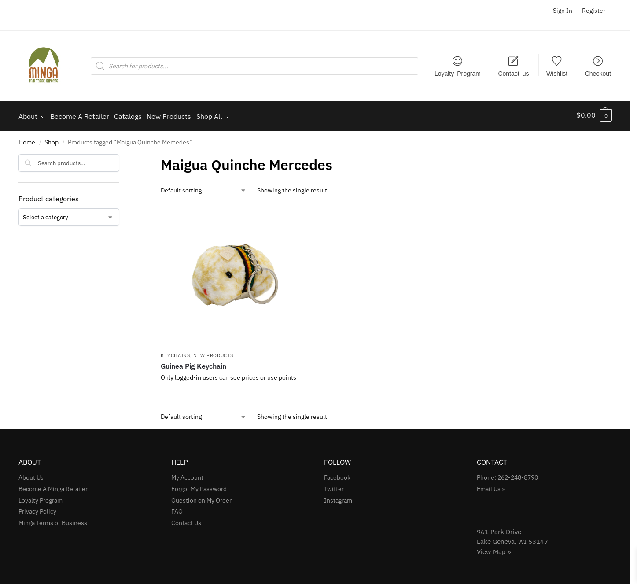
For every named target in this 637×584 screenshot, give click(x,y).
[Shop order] (204, 187)
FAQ (177, 509)
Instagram (338, 497)
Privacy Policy (37, 509)
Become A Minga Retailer (53, 486)
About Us (31, 474)
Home (26, 140)
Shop (51, 140)
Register (593, 11)
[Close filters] (122, 156)
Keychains (175, 352)
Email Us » (491, 486)
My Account (187, 474)
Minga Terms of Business (52, 520)
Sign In (562, 11)
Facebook (337, 474)
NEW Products (213, 352)
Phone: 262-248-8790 (507, 474)
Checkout (598, 73)
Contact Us (186, 520)
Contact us (513, 73)
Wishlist (556, 73)
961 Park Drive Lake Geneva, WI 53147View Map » (512, 539)
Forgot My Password (199, 486)
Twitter (334, 486)
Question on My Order (201, 497)
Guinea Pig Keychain (193, 363)
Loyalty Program (457, 73)
